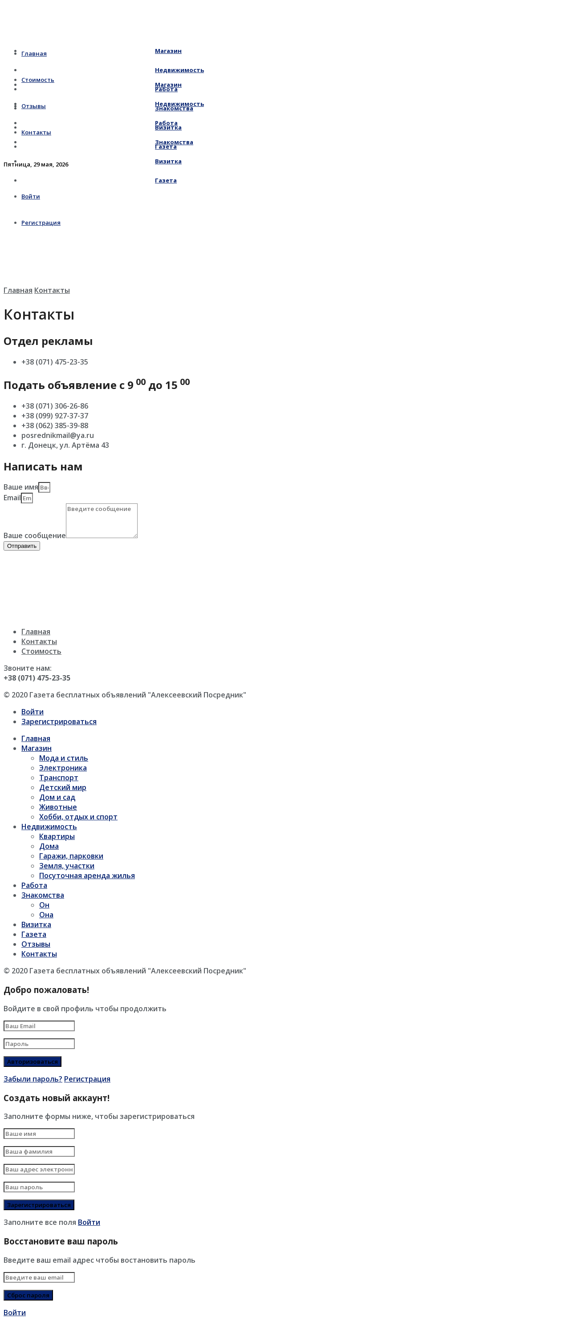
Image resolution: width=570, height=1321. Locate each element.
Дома (49, 846)
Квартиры (57, 836)
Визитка (101, 161)
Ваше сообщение (35, 535)
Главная (18, 290)
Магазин (101, 51)
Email (12, 497)
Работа (99, 123)
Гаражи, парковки (71, 856)
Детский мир (62, 787)
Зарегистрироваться (59, 721)
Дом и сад (57, 797)
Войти (32, 712)
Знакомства (107, 142)
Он (44, 905)
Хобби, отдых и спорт (78, 817)
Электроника (63, 768)
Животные (58, 807)
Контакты (52, 290)
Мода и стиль (63, 758)
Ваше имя (21, 487)
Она (46, 915)
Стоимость (41, 651)
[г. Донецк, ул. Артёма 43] (70, 584)
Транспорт (58, 777)
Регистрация (87, 1079)
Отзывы (35, 944)
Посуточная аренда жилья (87, 875)
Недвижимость (112, 104)
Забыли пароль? (33, 1079)
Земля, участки (66, 866)
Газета (99, 180)
